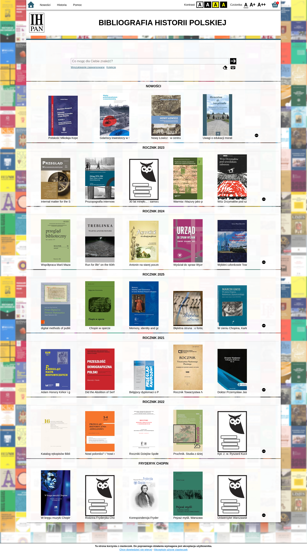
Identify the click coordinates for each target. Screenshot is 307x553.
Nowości (45, 4)
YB (216, 4)
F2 (262, 4)
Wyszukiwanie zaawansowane (88, 67)
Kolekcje (111, 67)
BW (207, 4)
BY (223, 4)
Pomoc (77, 4)
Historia (62, 4)
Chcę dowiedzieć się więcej (135, 549)
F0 (246, 4)
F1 (253, 4)
